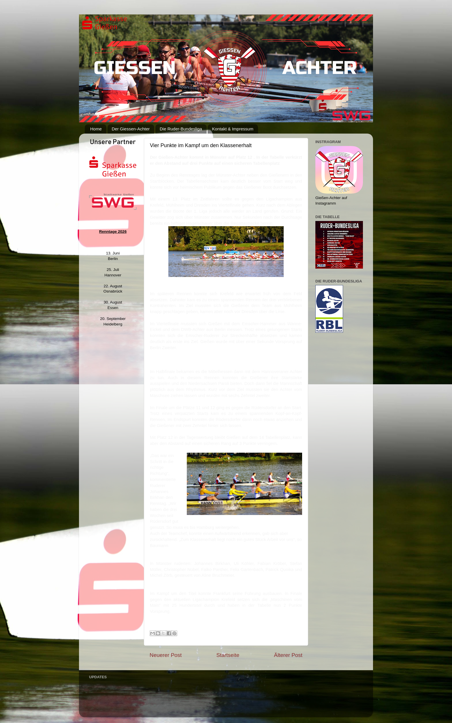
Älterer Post (288, 655)
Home (96, 128)
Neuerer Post (166, 655)
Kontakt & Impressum (232, 128)
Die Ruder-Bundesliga (181, 128)
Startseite (227, 655)
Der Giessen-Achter (131, 128)
